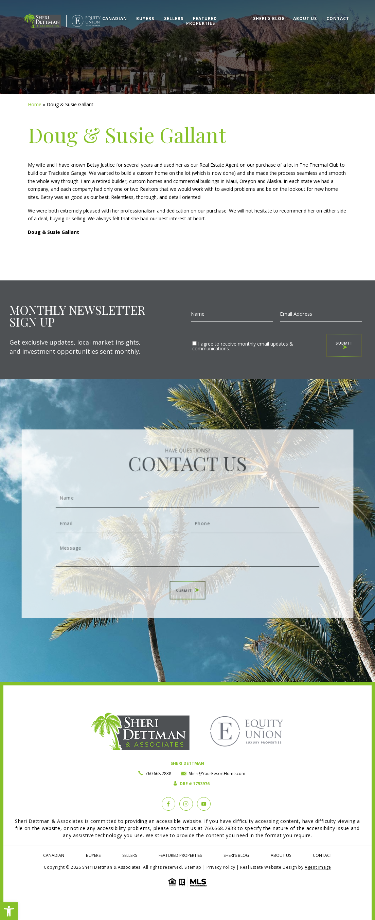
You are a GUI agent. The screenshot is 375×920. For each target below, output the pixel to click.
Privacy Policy (221, 867)
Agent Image (318, 867)
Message (187, 546)
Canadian (114, 18)
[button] (9, 911)
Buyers (145, 18)
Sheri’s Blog (269, 18)
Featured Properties (201, 21)
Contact (337, 18)
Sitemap (192, 867)
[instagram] (186, 804)
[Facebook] (168, 804)
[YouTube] (204, 804)
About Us (305, 18)
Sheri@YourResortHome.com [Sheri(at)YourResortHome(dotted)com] (217, 773)
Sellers (173, 18)
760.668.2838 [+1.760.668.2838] (158, 773)
